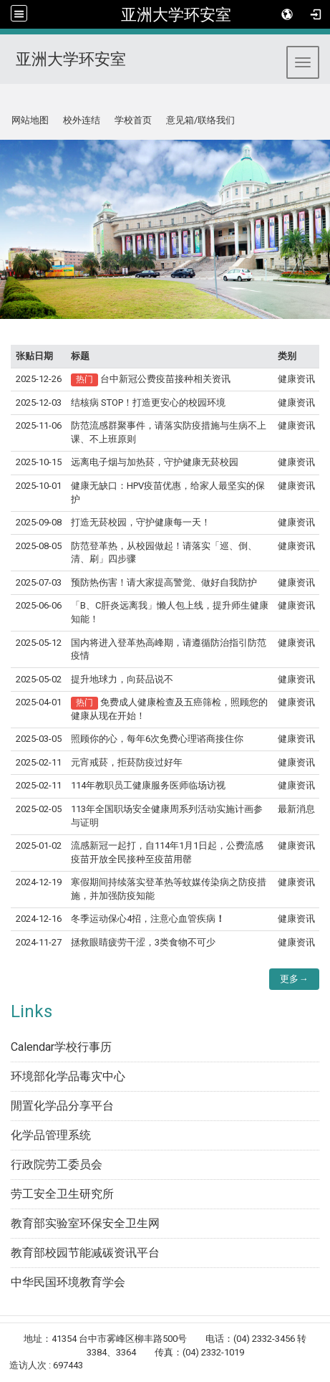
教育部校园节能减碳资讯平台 (85, 1252)
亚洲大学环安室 (176, 14)
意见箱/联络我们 (200, 120)
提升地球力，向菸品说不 (122, 679)
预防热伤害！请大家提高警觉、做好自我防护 (164, 582)
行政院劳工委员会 (56, 1164)
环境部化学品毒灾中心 (68, 1076)
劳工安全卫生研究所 (62, 1194)
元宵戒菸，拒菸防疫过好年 (127, 762)
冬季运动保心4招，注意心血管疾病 (148, 918)
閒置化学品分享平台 (62, 1105)
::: (6, 101)
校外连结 (81, 120)
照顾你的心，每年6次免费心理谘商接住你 (157, 738)
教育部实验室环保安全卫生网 (85, 1223)
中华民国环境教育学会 (68, 1282)
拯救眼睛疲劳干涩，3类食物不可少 (143, 942)
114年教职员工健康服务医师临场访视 (148, 785)
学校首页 (133, 120)
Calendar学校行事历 (61, 1047)
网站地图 (30, 120)
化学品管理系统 (51, 1135)
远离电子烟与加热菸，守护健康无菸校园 (154, 462)
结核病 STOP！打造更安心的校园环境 (148, 402)
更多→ (294, 978)
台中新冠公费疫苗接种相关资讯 (165, 378)
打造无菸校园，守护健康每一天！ (140, 522)
